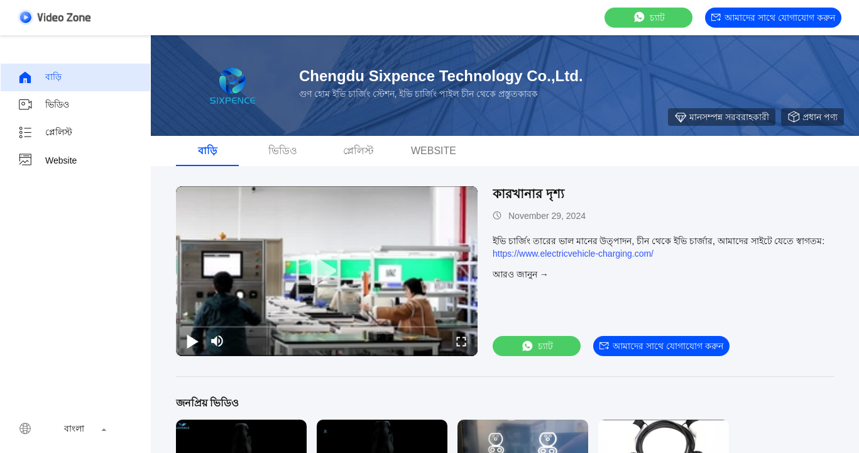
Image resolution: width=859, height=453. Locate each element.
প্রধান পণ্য (812, 117)
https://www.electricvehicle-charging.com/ (573, 254)
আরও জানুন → (521, 274)
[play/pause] (192, 341)
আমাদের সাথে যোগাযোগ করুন (773, 18)
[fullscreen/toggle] (461, 341)
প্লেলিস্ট (45, 132)
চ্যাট (648, 17)
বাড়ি (40, 77)
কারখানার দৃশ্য (528, 194)
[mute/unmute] (217, 341)
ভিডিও (43, 105)
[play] (326, 271)
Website (47, 160)
